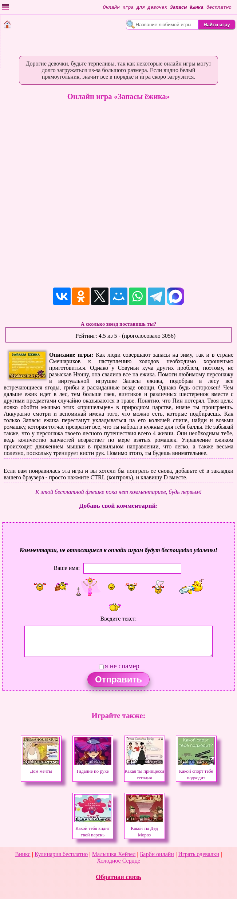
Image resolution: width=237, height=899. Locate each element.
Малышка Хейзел (114, 854)
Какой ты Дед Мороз (144, 828)
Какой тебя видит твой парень (92, 828)
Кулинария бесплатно (61, 854)
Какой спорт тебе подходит (196, 771)
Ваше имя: (67, 568)
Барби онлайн (157, 854)
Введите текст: (118, 618)
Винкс (22, 854)
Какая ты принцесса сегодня (144, 771)
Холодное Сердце (118, 861)
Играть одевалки (198, 854)
